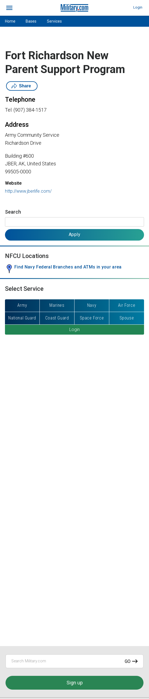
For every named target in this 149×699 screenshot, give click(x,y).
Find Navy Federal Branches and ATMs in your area (68, 267)
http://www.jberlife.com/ (28, 191)
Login (137, 7)
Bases (31, 21)
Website (13, 183)
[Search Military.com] (74, 661)
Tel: (8, 110)
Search (13, 212)
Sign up (74, 682)
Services (54, 21)
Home (10, 21)
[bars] (9, 8)
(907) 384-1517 (30, 110)
